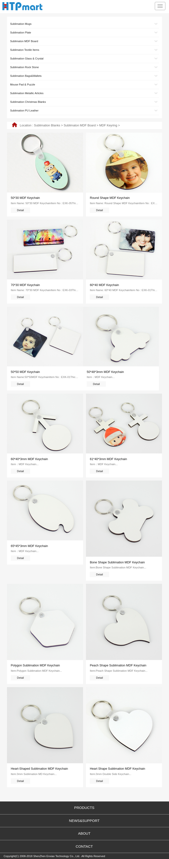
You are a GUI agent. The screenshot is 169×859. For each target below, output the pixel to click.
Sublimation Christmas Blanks (28, 101)
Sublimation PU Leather (24, 110)
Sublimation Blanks (47, 125)
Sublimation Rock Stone (24, 67)
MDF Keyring (108, 125)
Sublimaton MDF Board (80, 125)
